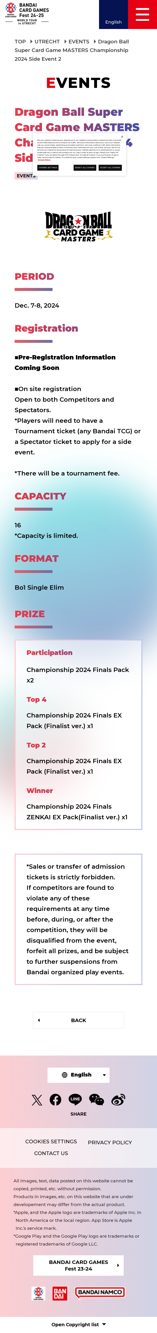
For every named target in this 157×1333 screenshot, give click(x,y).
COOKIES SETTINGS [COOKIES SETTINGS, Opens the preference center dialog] (48, 168)
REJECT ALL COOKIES (85, 168)
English (113, 22)
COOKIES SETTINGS (51, 1141)
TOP (20, 41)
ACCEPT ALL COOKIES (110, 168)
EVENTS (79, 41)
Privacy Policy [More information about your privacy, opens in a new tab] (44, 160)
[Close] (122, 137)
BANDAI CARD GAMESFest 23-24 (78, 1265)
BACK (78, 1020)
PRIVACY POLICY (110, 1143)
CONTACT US (51, 1154)
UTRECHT (47, 41)
